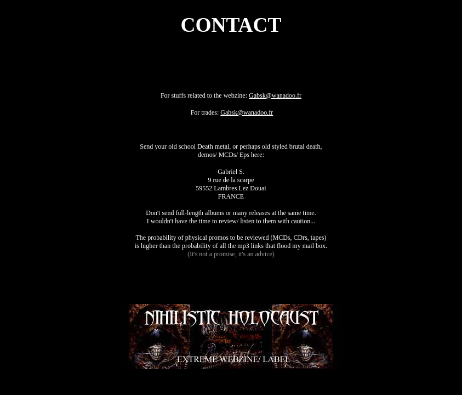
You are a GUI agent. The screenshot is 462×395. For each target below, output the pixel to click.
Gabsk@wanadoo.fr (275, 95)
